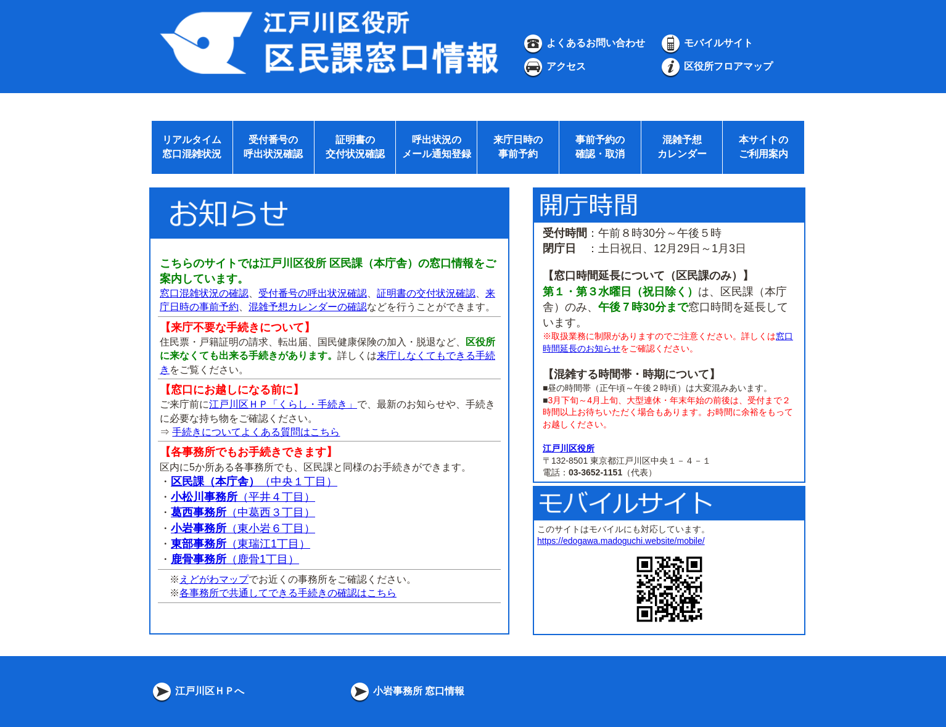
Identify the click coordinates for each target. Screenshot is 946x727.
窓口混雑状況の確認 (204, 293)
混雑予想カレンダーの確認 (308, 307)
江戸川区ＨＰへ (197, 691)
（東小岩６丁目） (243, 528)
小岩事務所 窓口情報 (406, 691)
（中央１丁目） (254, 481)
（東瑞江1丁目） (240, 544)
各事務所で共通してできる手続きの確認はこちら (288, 593)
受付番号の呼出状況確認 (312, 293)
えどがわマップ (214, 579)
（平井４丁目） (243, 497)
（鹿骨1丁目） (235, 559)
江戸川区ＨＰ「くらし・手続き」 (283, 404)
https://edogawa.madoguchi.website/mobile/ (621, 541)
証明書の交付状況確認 (426, 293)
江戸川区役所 (568, 448)
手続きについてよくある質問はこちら (256, 432)
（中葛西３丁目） (243, 512)
